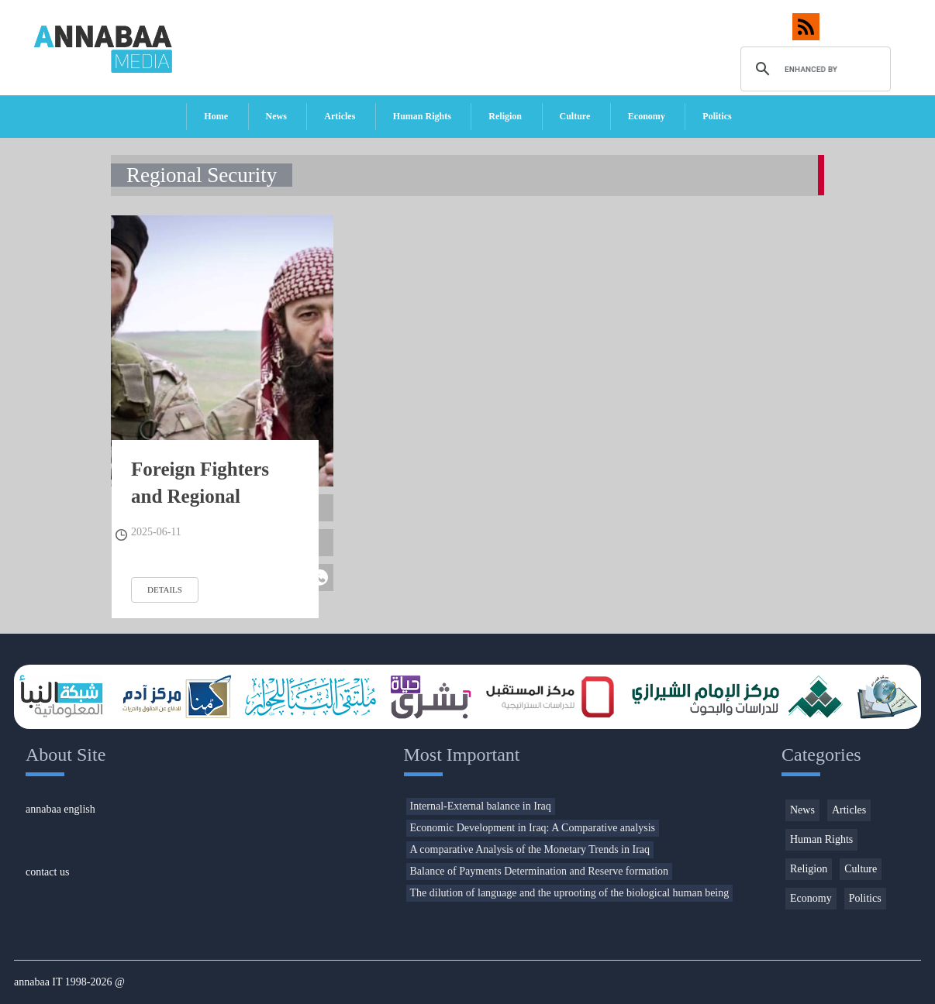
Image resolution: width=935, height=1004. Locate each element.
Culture (575, 116)
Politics (716, 116)
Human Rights (422, 116)
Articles (339, 116)
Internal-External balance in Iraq (480, 806)
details (164, 589)
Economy (646, 116)
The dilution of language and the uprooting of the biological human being (570, 893)
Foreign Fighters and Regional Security (200, 496)
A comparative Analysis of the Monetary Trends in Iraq (530, 849)
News (276, 116)
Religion (505, 116)
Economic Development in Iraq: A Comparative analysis (532, 828)
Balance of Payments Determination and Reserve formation (539, 871)
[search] (814, 69)
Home (216, 116)
